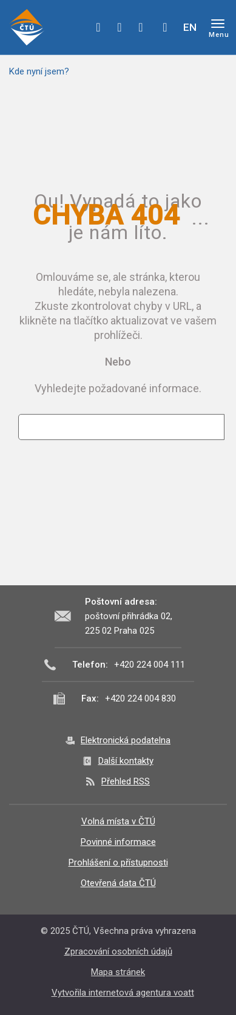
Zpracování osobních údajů (118, 951)
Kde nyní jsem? (39, 71)
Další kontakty (125, 760)
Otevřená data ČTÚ (118, 883)
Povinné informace (118, 841)
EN (190, 27)
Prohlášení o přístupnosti (118, 862)
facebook (98, 27)
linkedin (141, 27)
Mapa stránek (118, 972)
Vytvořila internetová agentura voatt (123, 992)
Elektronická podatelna (125, 740)
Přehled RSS (125, 781)
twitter (119, 27)
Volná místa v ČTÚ (118, 821)
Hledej (165, 27)
